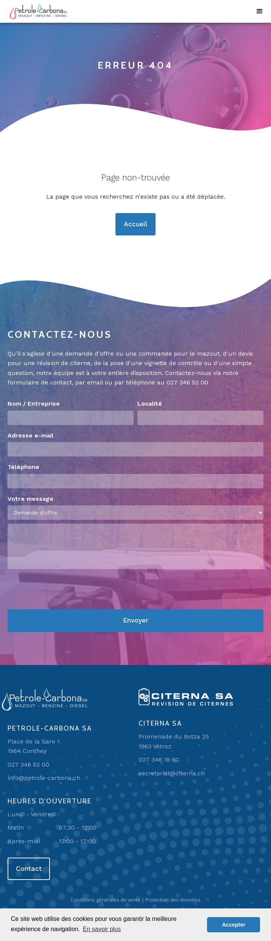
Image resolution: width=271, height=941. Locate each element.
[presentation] (65, 589)
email (95, 382)
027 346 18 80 (159, 759)
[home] (36, 11)
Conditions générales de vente (105, 899)
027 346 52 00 (187, 382)
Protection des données (173, 899)
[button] (259, 11)
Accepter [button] (233, 925)
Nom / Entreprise (34, 403)
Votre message (30, 498)
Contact (29, 868)
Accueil (135, 224)
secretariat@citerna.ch (172, 773)
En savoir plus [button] (102, 929)
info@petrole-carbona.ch (44, 777)
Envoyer (135, 620)
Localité (149, 403)
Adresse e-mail (30, 435)
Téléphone (23, 466)
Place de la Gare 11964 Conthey (34, 746)
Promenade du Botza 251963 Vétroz (174, 741)
